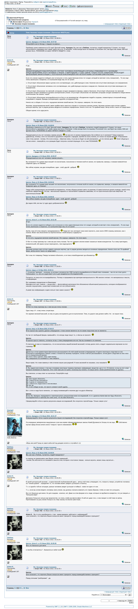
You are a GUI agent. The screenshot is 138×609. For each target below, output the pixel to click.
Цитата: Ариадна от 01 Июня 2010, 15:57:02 (41, 42)
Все (27, 28)
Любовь (10, 447)
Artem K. (10, 60)
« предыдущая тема (111, 24)
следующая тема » (125, 24)
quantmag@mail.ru (45, 12)
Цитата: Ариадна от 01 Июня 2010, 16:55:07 (41, 156)
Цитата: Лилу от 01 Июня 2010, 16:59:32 (40, 182)
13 (24, 28)
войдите (36, 2)
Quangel (10, 410)
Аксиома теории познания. (25, 24)
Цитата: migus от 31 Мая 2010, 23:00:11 (39, 270)
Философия (17, 22)
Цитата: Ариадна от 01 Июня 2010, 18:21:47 (41, 416)
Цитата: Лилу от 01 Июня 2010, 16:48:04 (40, 125)
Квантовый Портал (16, 18)
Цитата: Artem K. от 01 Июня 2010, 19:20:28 (41, 543)
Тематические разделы (20, 20)
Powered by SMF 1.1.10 (54, 606)
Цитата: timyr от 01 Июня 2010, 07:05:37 (40, 328)
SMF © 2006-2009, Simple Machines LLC (78, 606)
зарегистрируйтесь (49, 2)
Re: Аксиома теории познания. (45, 36)
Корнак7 (35, 22)
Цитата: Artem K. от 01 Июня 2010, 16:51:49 (41, 220)
